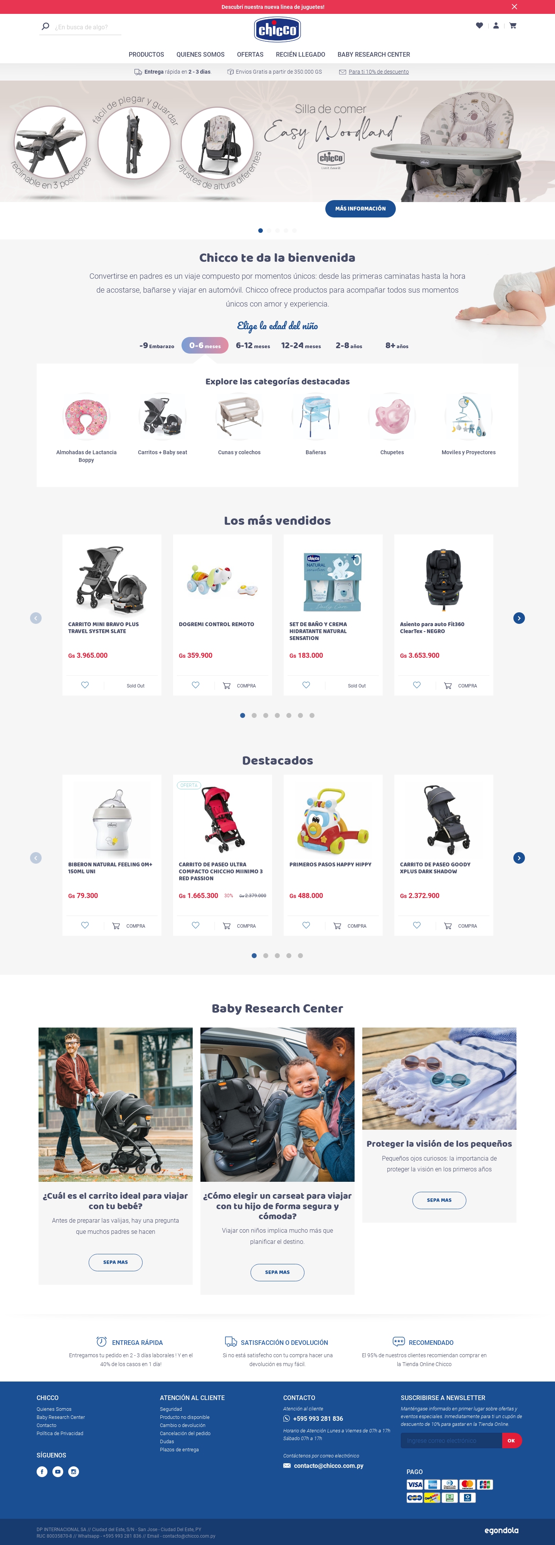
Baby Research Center (61, 1417)
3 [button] (277, 230)
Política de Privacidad (60, 1433)
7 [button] (312, 715)
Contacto (46, 1425)
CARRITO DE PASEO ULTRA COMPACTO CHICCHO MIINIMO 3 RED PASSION (221, 871)
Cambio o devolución (182, 1425)
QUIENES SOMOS (201, 54)
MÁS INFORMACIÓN (360, 209)
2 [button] (269, 230)
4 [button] (286, 230)
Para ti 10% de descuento (379, 72)
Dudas (167, 1441)
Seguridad (171, 1409)
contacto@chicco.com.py (323, 1465)
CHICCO (48, 1399)
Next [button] (519, 618)
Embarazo (157, 345)
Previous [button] (36, 618)
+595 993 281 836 (313, 1418)
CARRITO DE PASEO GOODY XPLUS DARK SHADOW (435, 868)
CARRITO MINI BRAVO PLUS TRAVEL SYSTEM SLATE (103, 628)
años (349, 345)
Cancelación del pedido (185, 1433)
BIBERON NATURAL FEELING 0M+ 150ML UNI (110, 868)
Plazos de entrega (179, 1449)
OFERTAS (250, 54)
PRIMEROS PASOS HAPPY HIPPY (330, 864)
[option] (277, 178)
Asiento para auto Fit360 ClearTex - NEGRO (432, 628)
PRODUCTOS (146, 54)
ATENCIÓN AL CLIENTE (192, 1399)
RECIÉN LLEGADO (300, 54)
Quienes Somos (54, 1409)
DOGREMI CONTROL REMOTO (216, 624)
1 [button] (260, 230)
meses (205, 345)
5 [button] (294, 230)
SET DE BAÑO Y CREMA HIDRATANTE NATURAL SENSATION (318, 631)
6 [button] (300, 715)
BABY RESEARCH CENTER (374, 54)
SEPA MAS (115, 1262)
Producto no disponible (185, 1417)
